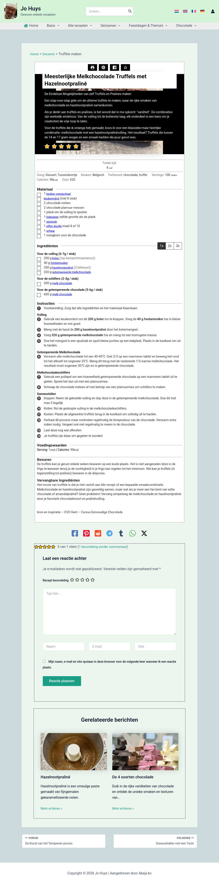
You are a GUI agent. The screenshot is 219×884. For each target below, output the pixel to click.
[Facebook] (75, 534)
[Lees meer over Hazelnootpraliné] (74, 752)
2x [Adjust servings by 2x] (170, 246)
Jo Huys (31, 8)
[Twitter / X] (144, 534)
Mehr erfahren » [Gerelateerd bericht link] (53, 809)
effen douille (54, 226)
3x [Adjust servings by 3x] (178, 246)
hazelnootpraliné (63, 268)
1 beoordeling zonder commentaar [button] (105, 547)
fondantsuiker (59, 263)
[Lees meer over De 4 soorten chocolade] (145, 752)
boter (56, 258)
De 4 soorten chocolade (135, 777)
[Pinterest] (86, 534)
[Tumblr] (121, 534)
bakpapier (53, 217)
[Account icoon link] (213, 11)
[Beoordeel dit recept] (126, 67)
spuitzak (52, 222)
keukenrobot (52, 199)
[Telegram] (109, 534)
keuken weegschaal (59, 194)
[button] (103, 67)
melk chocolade (63, 283)
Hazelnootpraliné (57, 777)
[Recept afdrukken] (92, 67)
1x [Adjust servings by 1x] (161, 246)
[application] (60, 25)
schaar (51, 231)
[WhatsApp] (132, 534)
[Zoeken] (130, 11)
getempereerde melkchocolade (73, 272)
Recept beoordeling (56, 580)
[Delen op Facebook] (115, 67)
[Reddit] (98, 534)
